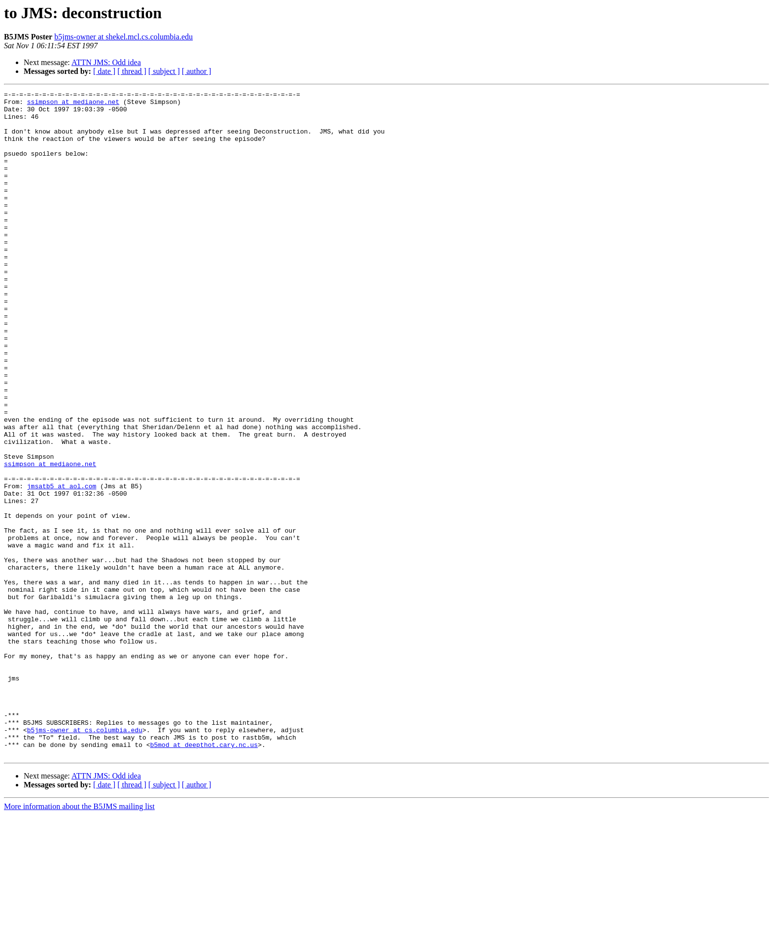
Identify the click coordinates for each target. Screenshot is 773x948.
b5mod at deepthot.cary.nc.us (203, 876)
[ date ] (104, 71)
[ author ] (196, 71)
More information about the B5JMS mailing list (79, 939)
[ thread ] (131, 71)
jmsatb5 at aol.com (61, 565)
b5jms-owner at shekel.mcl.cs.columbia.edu (123, 37)
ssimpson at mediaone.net (73, 104)
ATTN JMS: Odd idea (106, 62)
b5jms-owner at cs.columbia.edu (84, 858)
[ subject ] (164, 71)
